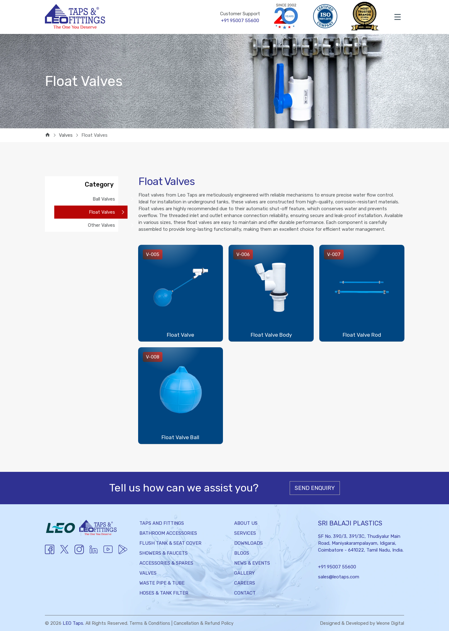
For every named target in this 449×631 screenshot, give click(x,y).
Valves (148, 573)
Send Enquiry (315, 488)
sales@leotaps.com (338, 577)
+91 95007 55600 (337, 567)
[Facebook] (49, 552)
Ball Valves (104, 199)
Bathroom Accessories (168, 533)
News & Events (252, 563)
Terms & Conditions (150, 623)
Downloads (248, 543)
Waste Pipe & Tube (162, 583)
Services (245, 533)
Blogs (241, 553)
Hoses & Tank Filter (163, 593)
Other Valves (101, 225)
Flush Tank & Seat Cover (170, 543)
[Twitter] (64, 553)
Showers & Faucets (163, 553)
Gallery (244, 573)
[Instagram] (79, 552)
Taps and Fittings (161, 523)
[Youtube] (93, 552)
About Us (246, 523)
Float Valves (102, 212)
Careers (244, 583)
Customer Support (240, 17)
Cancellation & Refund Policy (207, 623)
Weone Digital (389, 623)
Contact (245, 593)
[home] (47, 135)
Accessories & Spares (166, 563)
